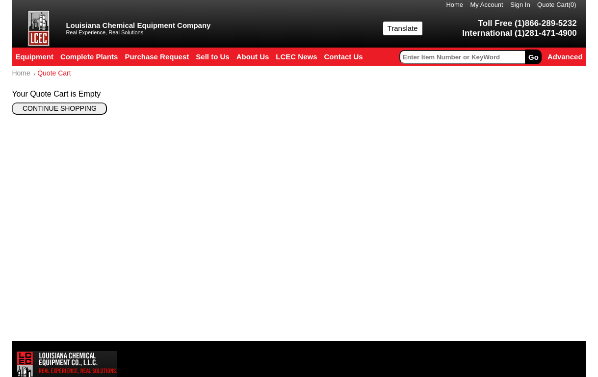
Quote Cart (54, 73)
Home (454, 4)
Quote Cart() (556, 4)
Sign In (520, 4)
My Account (486, 4)
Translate (403, 28)
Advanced (565, 56)
